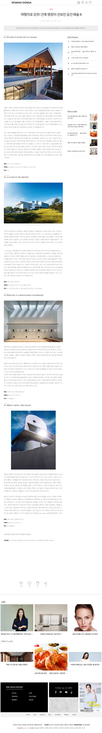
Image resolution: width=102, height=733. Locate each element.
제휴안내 (66, 725)
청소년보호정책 (86, 725)
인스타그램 (61, 692)
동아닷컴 (47, 725)
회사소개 (51, 725)
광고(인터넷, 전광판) (58, 725)
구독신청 (15, 725)
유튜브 (66, 692)
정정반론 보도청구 (38, 725)
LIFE (51, 9)
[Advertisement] (29, 555)
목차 (87, 710)
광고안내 (20, 725)
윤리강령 (24, 725)
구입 (97, 710)
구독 (92, 710)
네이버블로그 (71, 692)
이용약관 (71, 725)
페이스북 (55, 692)
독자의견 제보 (30, 725)
